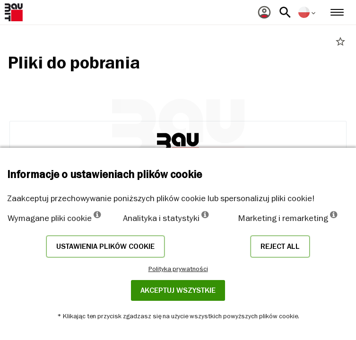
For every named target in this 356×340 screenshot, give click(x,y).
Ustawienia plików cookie (105, 246)
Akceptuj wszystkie (178, 290)
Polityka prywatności (178, 268)
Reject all (280, 246)
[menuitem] (264, 12)
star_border (340, 41)
